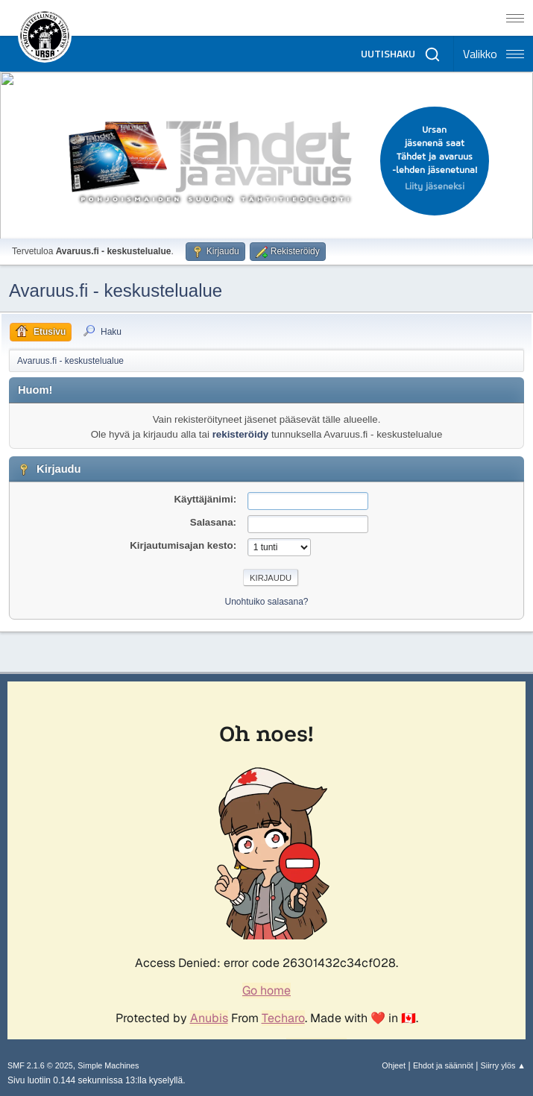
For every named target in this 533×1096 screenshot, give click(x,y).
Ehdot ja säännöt (443, 1065)
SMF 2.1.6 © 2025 (40, 1065)
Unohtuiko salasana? (267, 601)
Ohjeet (394, 1065)
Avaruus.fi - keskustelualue (115, 290)
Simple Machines (108, 1065)
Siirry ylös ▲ (503, 1065)
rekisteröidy (240, 434)
